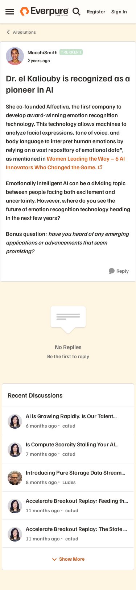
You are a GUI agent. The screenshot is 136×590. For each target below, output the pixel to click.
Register (96, 11)
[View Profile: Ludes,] (15, 478)
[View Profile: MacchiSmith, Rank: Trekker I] (15, 56)
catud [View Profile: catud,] (68, 426)
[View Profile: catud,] (15, 421)
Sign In (119, 11)
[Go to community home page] (44, 11)
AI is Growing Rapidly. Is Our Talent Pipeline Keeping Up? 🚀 (69, 416)
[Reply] (118, 271)
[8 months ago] (41, 482)
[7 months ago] (41, 454)
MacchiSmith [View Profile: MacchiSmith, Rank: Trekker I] (43, 52)
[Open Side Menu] (10, 11)
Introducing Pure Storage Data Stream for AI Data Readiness (73, 472)
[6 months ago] (41, 425)
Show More (68, 559)
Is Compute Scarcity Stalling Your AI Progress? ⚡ (70, 444)
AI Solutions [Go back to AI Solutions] (20, 32)
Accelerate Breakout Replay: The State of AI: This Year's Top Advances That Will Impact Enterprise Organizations (77, 529)
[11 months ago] (43, 510)
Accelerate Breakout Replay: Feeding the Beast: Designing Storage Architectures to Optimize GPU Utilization (76, 501)
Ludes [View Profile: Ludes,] (69, 482)
